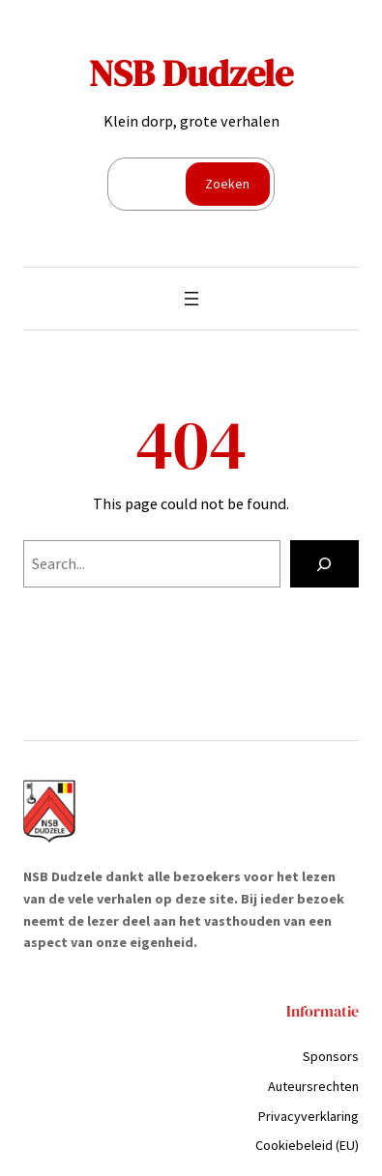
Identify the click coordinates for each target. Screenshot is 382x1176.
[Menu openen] (191, 298)
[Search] (324, 564)
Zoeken (227, 183)
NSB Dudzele (191, 73)
